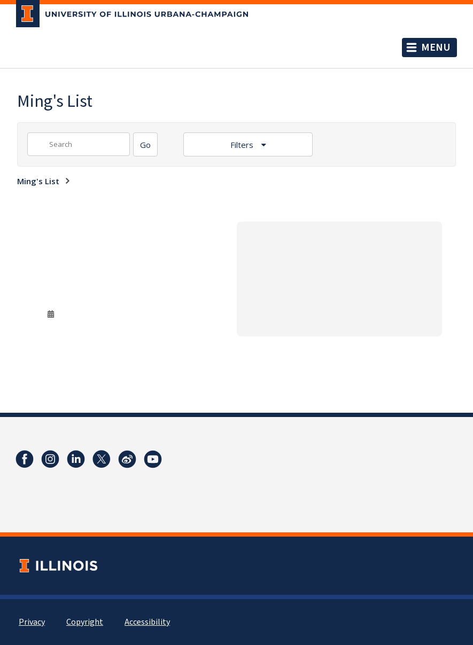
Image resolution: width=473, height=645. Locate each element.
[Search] (145, 144)
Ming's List (38, 181)
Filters (242, 144)
